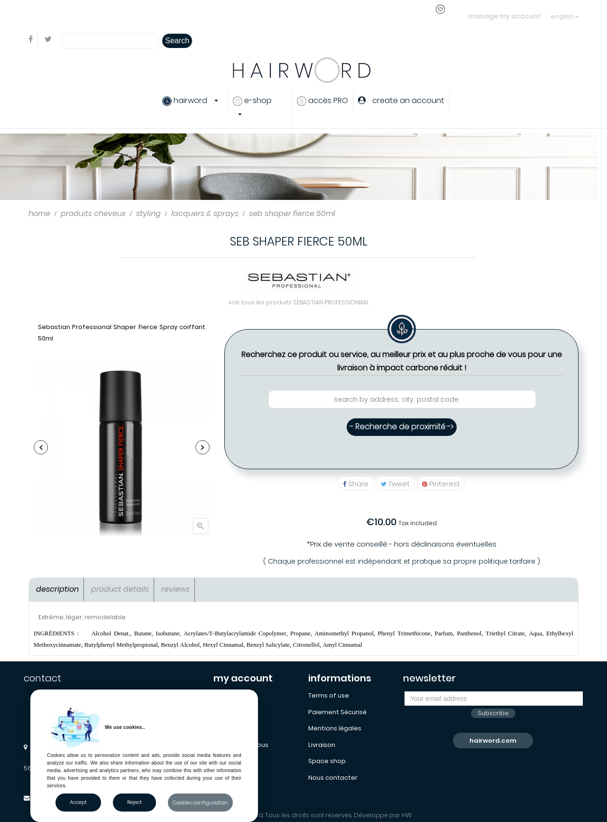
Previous (41, 447)
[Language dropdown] (565, 12)
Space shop (327, 760)
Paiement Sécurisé (337, 712)
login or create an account (156, 15)
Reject (134, 802)
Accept (78, 802)
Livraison (321, 744)
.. (199, 15)
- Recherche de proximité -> (401, 426)
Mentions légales (334, 728)
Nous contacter (333, 777)
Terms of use (328, 695)
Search (177, 41)
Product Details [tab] (120, 589)
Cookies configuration (200, 802)
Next (202, 447)
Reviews (175, 589)
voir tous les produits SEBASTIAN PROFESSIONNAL (299, 302)
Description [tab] (57, 589)
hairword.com (492, 740)
